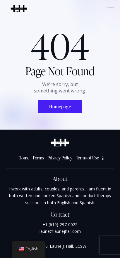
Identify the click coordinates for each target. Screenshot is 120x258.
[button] (110, 9)
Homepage (60, 107)
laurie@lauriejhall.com (60, 231)
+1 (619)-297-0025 (60, 224)
